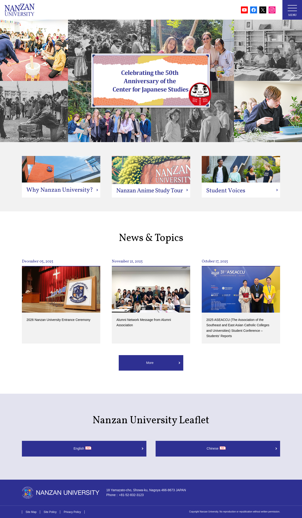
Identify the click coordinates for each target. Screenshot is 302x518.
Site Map (31, 512)
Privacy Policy (72, 512)
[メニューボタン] (292, 10)
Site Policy (50, 512)
